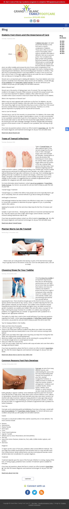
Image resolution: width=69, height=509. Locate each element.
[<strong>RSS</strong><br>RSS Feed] (63, 28)
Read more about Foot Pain (10, 473)
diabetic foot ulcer (41, 43)
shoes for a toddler (47, 278)
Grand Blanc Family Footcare (24, 82)
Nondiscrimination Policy (45, 503)
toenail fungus (45, 146)
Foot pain (38, 368)
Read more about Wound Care (11, 133)
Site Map (34, 503)
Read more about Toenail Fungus (12, 223)
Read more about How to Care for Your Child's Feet (17, 355)
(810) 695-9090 (34, 17)
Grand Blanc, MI (43, 128)
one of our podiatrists (36, 183)
